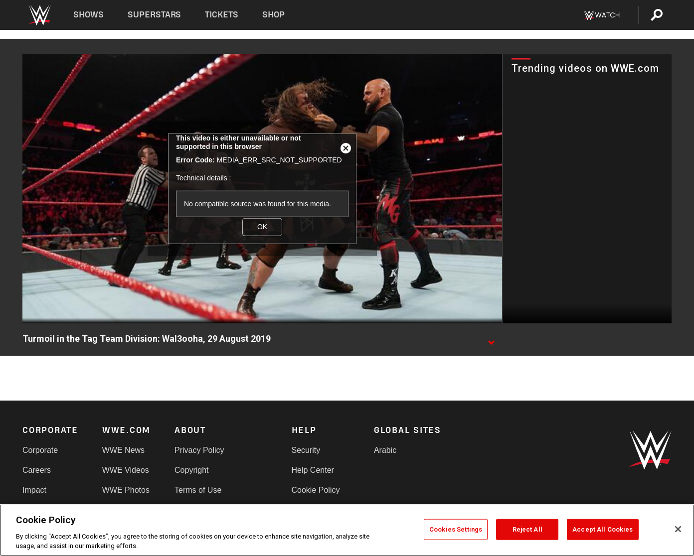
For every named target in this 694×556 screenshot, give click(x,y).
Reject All (527, 529)
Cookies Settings (455, 529)
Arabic (385, 450)
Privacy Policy (199, 450)
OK (262, 227)
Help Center (313, 470)
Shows (88, 14)
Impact (34, 490)
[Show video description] (491, 339)
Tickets (221, 14)
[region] (347, 530)
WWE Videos (125, 470)
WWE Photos (126, 490)
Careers (36, 470)
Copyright (191, 470)
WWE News (123, 450)
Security (306, 450)
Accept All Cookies (602, 529)
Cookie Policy (316, 490)
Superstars (154, 14)
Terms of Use (197, 490)
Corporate (40, 450)
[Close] (678, 529)
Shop (273, 14)
